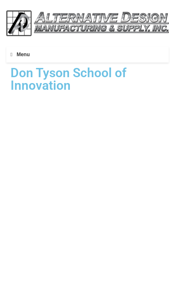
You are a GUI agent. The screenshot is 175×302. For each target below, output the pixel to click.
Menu (22, 54)
